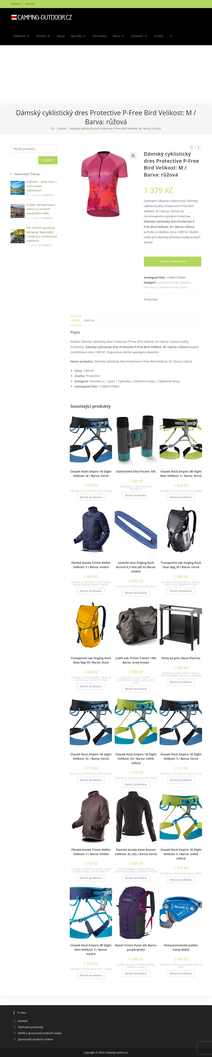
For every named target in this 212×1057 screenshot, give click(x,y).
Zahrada (196, 675)
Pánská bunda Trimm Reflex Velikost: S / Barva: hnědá (90, 852)
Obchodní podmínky (30, 1027)
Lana (146, 586)
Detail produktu (173, 261)
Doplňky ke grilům (171, 673)
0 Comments (46, 195)
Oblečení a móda (93, 582)
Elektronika (140, 486)
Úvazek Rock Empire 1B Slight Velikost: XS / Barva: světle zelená (136, 758)
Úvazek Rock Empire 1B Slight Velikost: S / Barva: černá (181, 756)
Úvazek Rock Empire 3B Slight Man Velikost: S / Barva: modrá (91, 949)
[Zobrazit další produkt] (198, 147)
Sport (183, 287)
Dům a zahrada (190, 673)
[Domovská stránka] (52, 128)
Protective (150, 299)
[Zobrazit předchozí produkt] (192, 147)
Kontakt (29, 4)
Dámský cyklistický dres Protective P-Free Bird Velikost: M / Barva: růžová (115, 128)
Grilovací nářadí (169, 675)
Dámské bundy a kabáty (131, 869)
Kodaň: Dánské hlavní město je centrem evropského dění (40, 209)
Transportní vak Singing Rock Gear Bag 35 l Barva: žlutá (91, 660)
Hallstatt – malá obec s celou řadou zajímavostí (41, 186)
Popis (76, 320)
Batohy (120, 964)
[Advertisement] (106, 76)
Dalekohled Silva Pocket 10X (135, 471)
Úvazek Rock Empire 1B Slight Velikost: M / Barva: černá (91, 473)
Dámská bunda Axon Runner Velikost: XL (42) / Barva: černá (136, 852)
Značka (89, 320)
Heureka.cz (151, 287)
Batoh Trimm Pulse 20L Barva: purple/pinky (136, 947)
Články (16, 4)
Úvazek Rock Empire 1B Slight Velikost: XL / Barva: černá (91, 756)
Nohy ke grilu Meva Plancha (180, 658)
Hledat (47, 160)
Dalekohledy (126, 486)
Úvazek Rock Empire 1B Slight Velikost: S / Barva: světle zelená (181, 854)
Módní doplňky (182, 582)
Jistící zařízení (194, 964)
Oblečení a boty (169, 287)
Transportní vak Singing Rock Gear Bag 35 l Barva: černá (181, 565)
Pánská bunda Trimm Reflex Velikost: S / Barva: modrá (90, 565)
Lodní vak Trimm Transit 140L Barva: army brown (136, 660)
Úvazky (108, 491)
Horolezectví (89, 491)
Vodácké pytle (139, 680)
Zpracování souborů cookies (35, 1039)
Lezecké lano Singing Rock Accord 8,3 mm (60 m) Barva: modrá (136, 567)
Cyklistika (184, 282)
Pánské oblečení (99, 584)
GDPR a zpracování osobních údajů (39, 1033)
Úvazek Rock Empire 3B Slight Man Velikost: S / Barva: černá (181, 473)
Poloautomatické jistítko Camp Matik (181, 947)
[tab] (76, 320)
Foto (149, 486)
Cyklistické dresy (167, 282)
